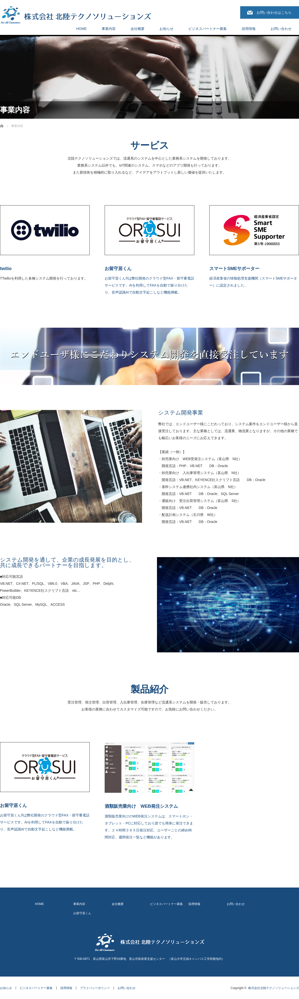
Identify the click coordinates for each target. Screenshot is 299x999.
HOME (81, 29)
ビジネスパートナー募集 (207, 29)
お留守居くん (82, 913)
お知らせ (166, 29)
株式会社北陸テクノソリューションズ (273, 988)
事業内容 (109, 29)
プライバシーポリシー (95, 988)
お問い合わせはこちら (274, 12)
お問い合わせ (281, 29)
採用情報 (249, 29)
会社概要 (138, 29)
